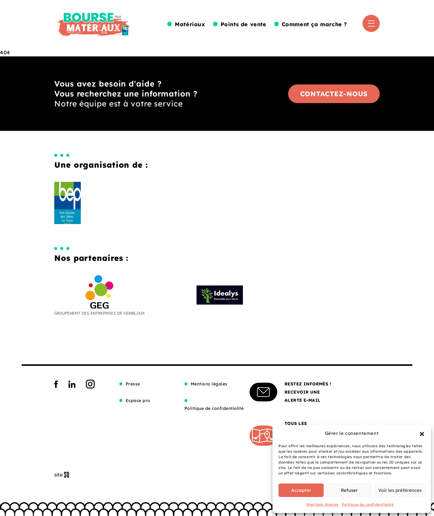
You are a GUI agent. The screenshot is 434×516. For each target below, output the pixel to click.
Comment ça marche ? (314, 24)
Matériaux (190, 24)
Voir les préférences (400, 490)
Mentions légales (323, 504)
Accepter (301, 490)
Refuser (349, 490)
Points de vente (243, 24)
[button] (422, 433)
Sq (64, 475)
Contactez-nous (334, 94)
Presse (133, 384)
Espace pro (138, 400)
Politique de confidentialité (368, 504)
